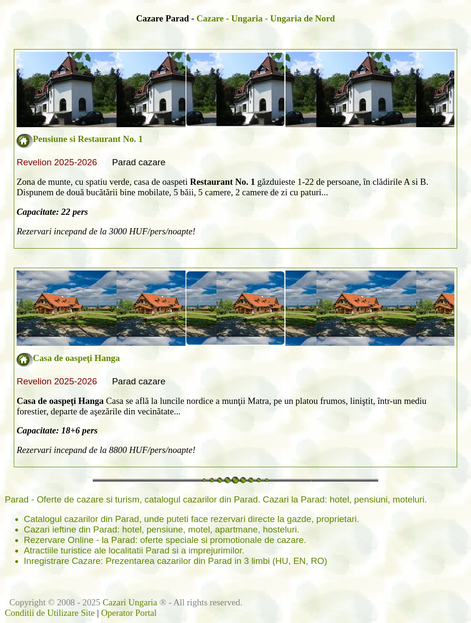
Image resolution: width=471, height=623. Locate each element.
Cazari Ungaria (130, 602)
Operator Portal (129, 613)
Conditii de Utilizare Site (50, 613)
